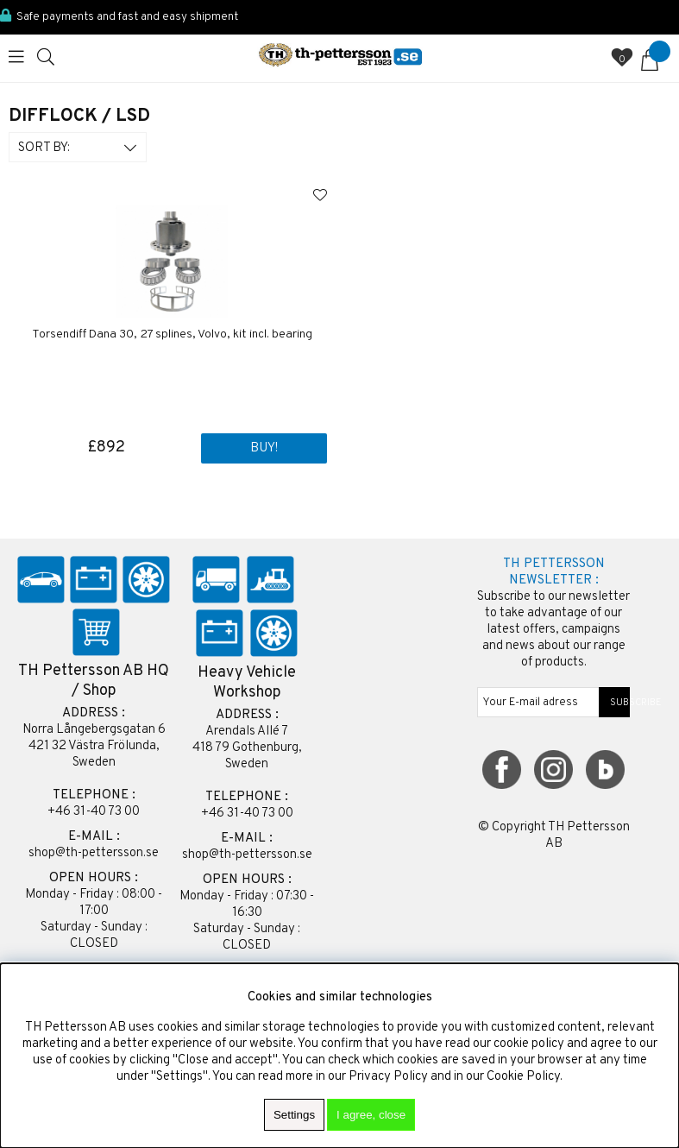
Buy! (264, 448)
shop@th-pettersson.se (93, 853)
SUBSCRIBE (615, 703)
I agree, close (371, 1114)
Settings (294, 1114)
